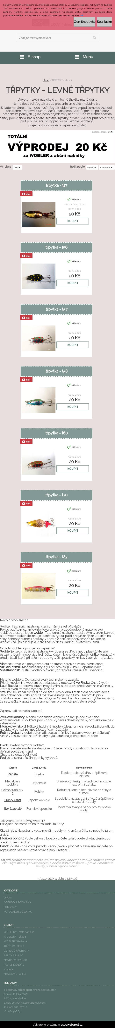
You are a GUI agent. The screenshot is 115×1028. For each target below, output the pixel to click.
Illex (6, 809)
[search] (94, 37)
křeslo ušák (46, 879)
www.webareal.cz (72, 1024)
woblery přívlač (66, 879)
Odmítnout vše (84, 22)
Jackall (16, 809)
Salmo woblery (12, 790)
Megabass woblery (12, 782)
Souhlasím (104, 22)
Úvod (46, 80)
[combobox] (92, 167)
